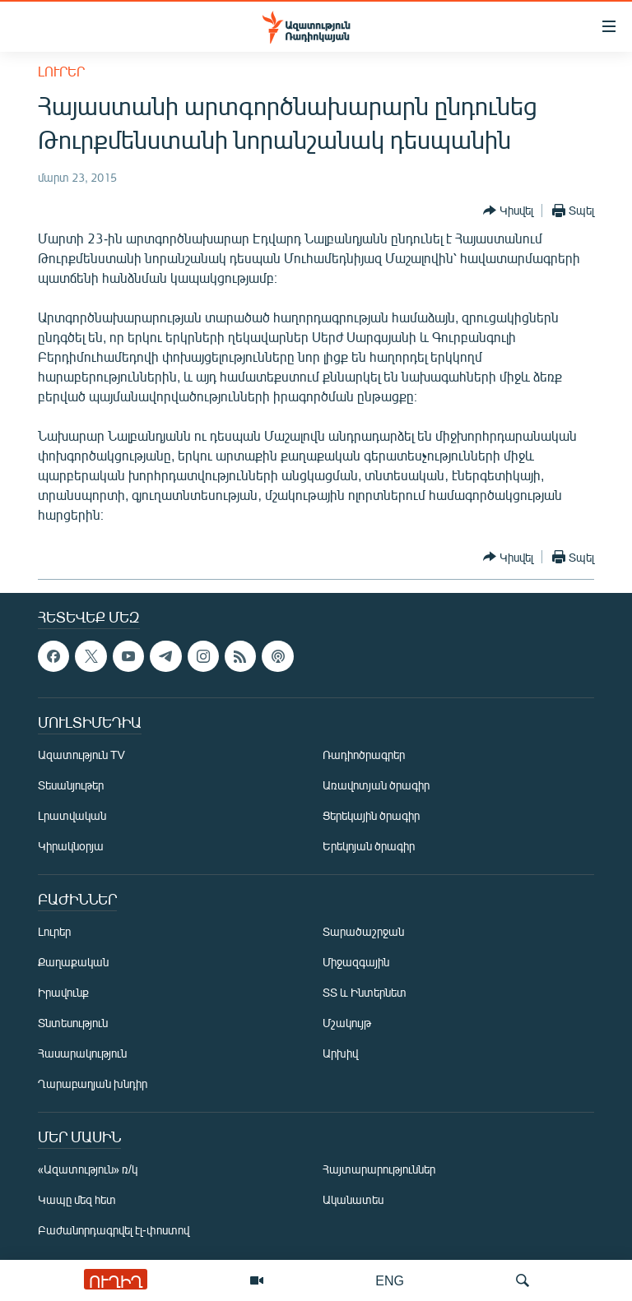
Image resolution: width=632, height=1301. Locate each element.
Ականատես (353, 1199)
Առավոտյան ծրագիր (376, 785)
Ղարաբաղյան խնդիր (92, 1083)
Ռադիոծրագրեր (364, 755)
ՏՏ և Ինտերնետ (365, 992)
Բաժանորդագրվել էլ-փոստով (113, 1230)
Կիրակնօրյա (71, 846)
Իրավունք (63, 992)
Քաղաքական (73, 962)
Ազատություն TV (81, 755)
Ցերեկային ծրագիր (371, 815)
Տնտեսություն (73, 1023)
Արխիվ (340, 1053)
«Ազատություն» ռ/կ (87, 1169)
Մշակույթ (347, 1023)
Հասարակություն (82, 1053)
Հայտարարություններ (379, 1169)
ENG (389, 1280)
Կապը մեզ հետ (77, 1199)
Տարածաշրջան (363, 931)
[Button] (508, 210)
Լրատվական (72, 815)
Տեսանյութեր (71, 785)
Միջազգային (356, 962)
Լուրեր (61, 71)
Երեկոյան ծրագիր (369, 846)
